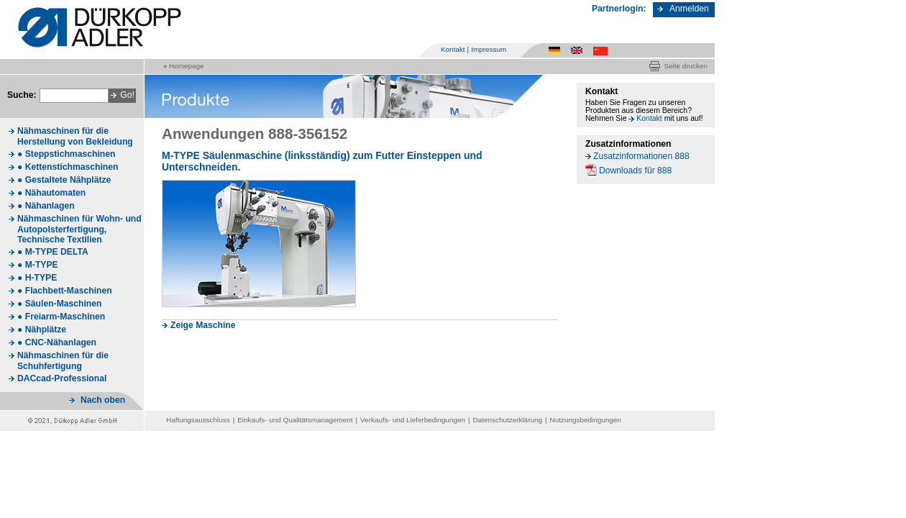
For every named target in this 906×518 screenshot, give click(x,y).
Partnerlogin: (619, 9)
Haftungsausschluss (198, 420)
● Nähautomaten (51, 193)
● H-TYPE (37, 278)
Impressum (488, 49)
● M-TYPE (37, 265)
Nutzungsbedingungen (585, 420)
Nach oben (103, 400)
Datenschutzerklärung (507, 420)
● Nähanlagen (46, 206)
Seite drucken (686, 66)
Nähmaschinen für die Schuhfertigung (63, 360)
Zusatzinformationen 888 (641, 156)
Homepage (186, 66)
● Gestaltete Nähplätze (64, 180)
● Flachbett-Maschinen (64, 291)
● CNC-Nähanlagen (56, 342)
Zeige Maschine (203, 325)
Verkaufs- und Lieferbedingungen (412, 420)
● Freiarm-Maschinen (61, 317)
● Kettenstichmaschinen (67, 167)
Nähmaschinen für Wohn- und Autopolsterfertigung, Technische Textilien (79, 229)
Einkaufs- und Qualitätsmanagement (294, 420)
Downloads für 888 (635, 170)
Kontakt (453, 49)
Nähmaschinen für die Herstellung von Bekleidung (75, 136)
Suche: (22, 95)
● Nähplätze (41, 329)
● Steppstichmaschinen (66, 154)
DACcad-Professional (61, 378)
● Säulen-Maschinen (59, 304)
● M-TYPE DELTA (52, 252)
